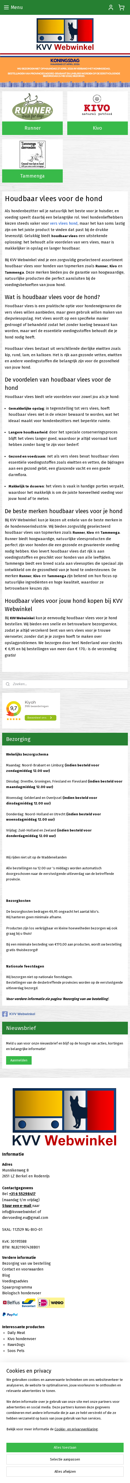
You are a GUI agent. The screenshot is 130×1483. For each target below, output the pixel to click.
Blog (6, 1275)
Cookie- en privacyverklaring (76, 1429)
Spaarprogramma (17, 1287)
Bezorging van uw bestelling (26, 1263)
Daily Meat (16, 1333)
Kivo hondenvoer (21, 1339)
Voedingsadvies (15, 1281)
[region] (65, 1406)
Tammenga (32, 176)
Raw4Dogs (16, 1344)
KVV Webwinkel (18, 1014)
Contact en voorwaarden (22, 1269)
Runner (32, 128)
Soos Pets (15, 1351)
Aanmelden (18, 1060)
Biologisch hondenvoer (21, 1293)
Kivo (97, 128)
